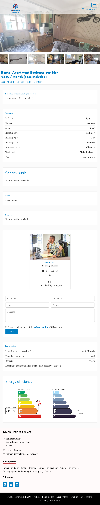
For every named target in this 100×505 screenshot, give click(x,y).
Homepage (16, 8)
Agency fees (62, 496)
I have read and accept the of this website (35, 327)
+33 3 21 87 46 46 (14, 450)
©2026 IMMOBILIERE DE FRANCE (23, 496)
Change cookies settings (81, 496)
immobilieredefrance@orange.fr (22, 453)
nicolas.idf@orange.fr (51, 285)
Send (12, 331)
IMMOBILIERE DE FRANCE (17, 432)
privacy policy (41, 327)
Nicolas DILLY (50, 263)
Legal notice (48, 496)
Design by (51, 500)
